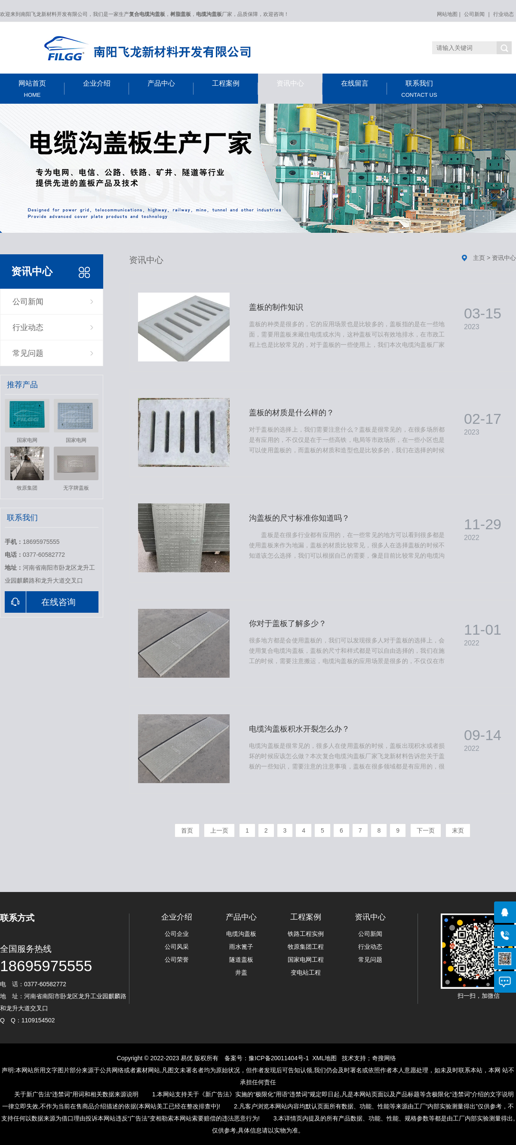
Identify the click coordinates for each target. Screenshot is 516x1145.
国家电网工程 (306, 960)
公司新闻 (474, 14)
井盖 (241, 972)
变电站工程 (306, 972)
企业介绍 (106, 87)
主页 (479, 257)
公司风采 (177, 947)
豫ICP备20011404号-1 (279, 1058)
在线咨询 (40, 602)
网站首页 (32, 89)
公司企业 (177, 934)
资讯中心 (299, 87)
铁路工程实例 (306, 934)
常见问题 (27, 353)
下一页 (426, 830)
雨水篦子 (241, 947)
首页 (187, 830)
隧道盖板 (241, 960)
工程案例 (235, 87)
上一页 (219, 830)
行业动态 (503, 14)
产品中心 (170, 87)
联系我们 (419, 89)
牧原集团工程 (306, 947)
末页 (458, 830)
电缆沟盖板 (241, 934)
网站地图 (447, 14)
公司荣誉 (177, 960)
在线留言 (364, 87)
